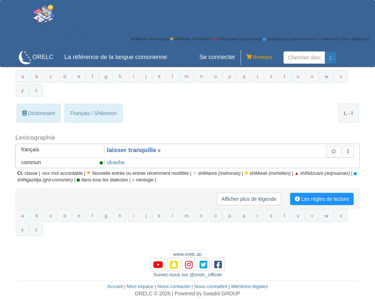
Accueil (115, 286)
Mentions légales (249, 286)
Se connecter (217, 56)
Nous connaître (210, 286)
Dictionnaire (38, 113)
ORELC (42, 56)
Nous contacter (173, 286)
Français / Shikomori (93, 113)
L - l (348, 113)
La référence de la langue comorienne (115, 56)
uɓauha (116, 162)
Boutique (256, 57)
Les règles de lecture (322, 199)
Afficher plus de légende (249, 199)
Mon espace (140, 286)
